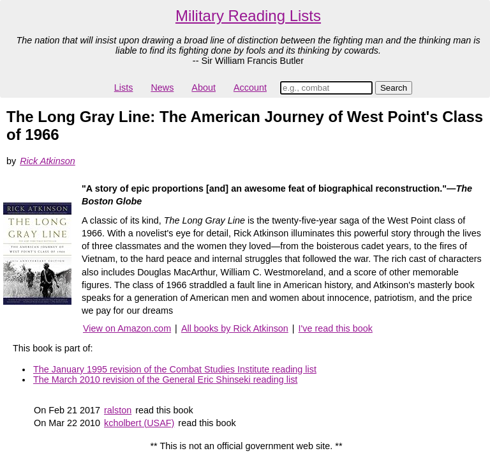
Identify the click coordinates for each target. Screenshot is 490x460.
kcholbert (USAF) (139, 423)
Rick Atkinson (47, 161)
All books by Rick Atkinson (234, 328)
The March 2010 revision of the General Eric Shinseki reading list (165, 379)
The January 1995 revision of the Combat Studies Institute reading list (174, 369)
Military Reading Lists (248, 15)
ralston (117, 410)
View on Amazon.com (127, 328)
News (162, 87)
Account (250, 87)
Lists (123, 87)
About (203, 87)
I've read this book (336, 328)
